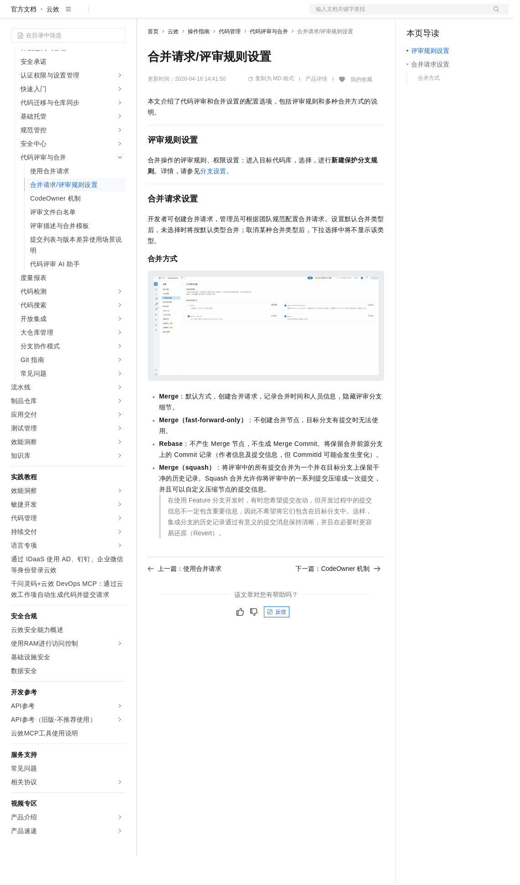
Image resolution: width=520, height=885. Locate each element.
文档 (397, 14)
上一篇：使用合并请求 (184, 597)
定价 (196, 14)
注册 (460, 14)
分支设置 (213, 200)
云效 (52, 38)
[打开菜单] (14, 14)
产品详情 (316, 108)
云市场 (222, 14)
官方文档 (23, 38)
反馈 (276, 641)
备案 (416, 14)
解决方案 (147, 14)
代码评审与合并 (269, 60)
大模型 (93, 14)
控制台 (438, 14)
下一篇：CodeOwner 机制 (338, 597)
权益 (175, 14)
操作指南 (199, 60)
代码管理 (230, 60)
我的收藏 (361, 108)
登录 (493, 14)
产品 (118, 14)
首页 (153, 60)
